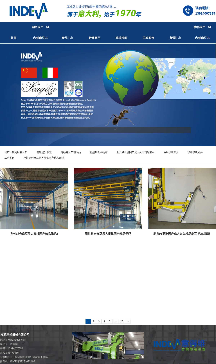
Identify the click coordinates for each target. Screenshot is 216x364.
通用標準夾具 (171, 152)
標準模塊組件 (195, 152)
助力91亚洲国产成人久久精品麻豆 (135, 152)
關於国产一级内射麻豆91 (40, 32)
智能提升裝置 (44, 152)
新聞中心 (175, 37)
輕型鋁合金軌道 (98, 152)
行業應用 (94, 37)
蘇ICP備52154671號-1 (22, 361)
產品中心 (67, 37)
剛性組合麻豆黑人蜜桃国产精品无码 (44, 157)
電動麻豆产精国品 (71, 152)
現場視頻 (121, 37)
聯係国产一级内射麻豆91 (202, 32)
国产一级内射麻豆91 (16, 152)
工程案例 (148, 37)
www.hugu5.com (17, 339)
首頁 (13, 37)
